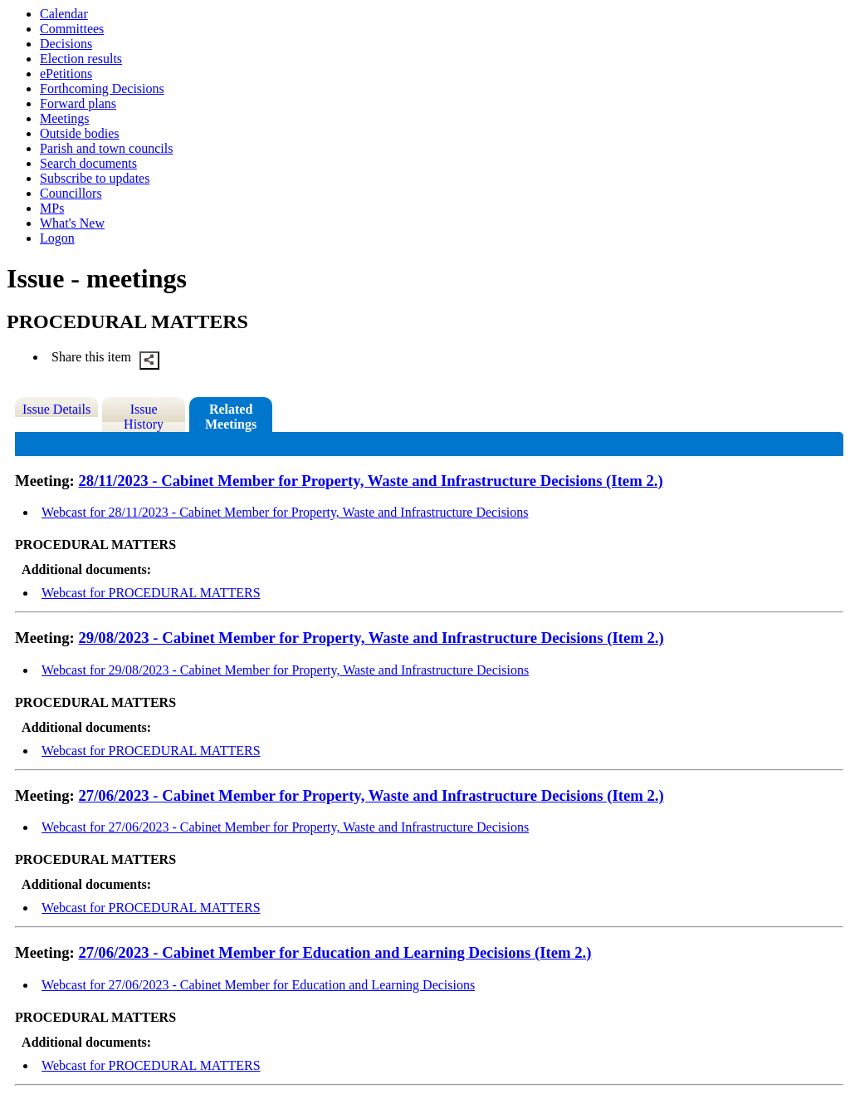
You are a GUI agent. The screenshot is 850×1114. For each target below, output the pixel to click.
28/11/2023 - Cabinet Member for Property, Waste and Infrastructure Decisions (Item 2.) (370, 480)
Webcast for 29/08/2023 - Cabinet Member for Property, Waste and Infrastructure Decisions (285, 670)
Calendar (64, 14)
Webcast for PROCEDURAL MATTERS (151, 593)
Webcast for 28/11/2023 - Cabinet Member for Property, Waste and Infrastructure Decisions (285, 512)
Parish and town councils (106, 148)
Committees (72, 29)
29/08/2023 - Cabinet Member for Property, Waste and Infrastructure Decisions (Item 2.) (370, 637)
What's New (72, 223)
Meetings (65, 118)
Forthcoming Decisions (102, 88)
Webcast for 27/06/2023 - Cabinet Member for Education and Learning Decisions (258, 985)
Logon (57, 238)
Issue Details (56, 409)
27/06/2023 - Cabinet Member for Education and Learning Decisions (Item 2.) (334, 952)
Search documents (88, 163)
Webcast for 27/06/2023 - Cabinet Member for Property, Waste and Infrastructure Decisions (285, 827)
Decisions (66, 44)
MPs (52, 208)
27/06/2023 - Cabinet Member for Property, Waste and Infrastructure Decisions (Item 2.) (370, 795)
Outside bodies (80, 133)
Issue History (144, 416)
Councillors (71, 193)
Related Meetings (230, 416)
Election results (81, 59)
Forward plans (78, 103)
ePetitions (66, 73)
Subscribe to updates (94, 178)
